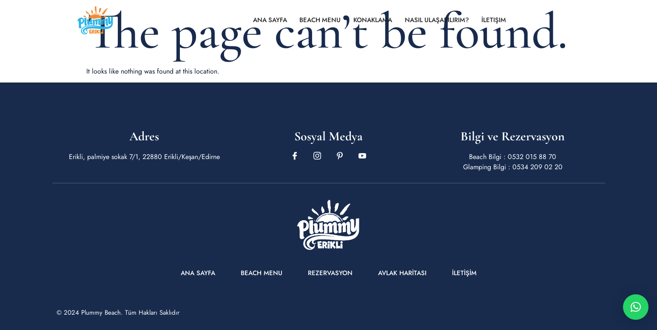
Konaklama (373, 20)
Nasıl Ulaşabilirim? (437, 20)
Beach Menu (320, 20)
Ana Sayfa (269, 20)
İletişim (495, 20)
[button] (635, 307)
